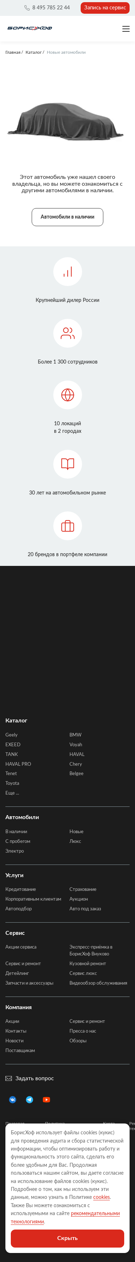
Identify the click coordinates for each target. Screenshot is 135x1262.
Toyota (12, 783)
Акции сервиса (20, 947)
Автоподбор (18, 909)
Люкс (75, 841)
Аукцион (78, 899)
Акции (12, 1021)
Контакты (15, 1031)
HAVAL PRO (18, 764)
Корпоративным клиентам (33, 899)
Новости (14, 1041)
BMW (75, 735)
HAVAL (77, 754)
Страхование (82, 889)
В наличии (16, 832)
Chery (75, 764)
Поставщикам (20, 1050)
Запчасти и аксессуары (29, 983)
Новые (76, 832)
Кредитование (20, 889)
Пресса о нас (82, 1031)
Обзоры (77, 1041)
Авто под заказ (85, 909)
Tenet (11, 773)
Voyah (75, 745)
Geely (11, 735)
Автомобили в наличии (67, 217)
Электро (14, 851)
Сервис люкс (83, 973)
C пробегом (17, 841)
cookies (101, 1197)
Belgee (76, 773)
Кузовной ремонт (87, 964)
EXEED (13, 745)
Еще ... (12, 793)
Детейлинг (17, 973)
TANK (11, 754)
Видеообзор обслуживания (98, 983)
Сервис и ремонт (23, 964)
